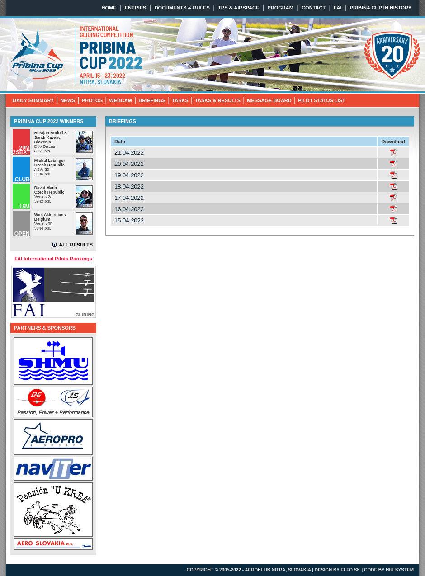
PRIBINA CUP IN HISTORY (380, 7)
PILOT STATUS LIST (321, 100)
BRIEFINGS (151, 100)
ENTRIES (135, 7)
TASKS (180, 100)
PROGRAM (280, 7)
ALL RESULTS (76, 244)
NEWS (68, 100)
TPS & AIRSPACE (238, 7)
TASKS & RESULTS (218, 100)
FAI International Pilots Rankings (53, 258)
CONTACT (314, 7)
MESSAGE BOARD (269, 100)
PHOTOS (92, 100)
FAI (337, 7)
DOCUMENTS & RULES (182, 7)
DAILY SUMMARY (33, 100)
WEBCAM (120, 100)
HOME (109, 7)
